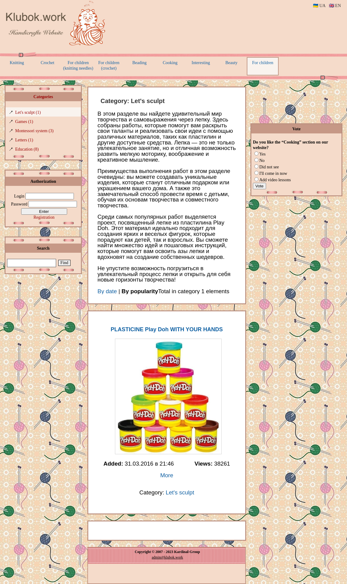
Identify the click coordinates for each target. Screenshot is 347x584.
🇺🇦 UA (319, 5)
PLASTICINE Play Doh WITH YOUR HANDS (167, 329)
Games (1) (24, 121)
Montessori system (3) (34, 131)
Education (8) (27, 149)
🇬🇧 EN (335, 5)
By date (107, 291)
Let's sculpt (180, 492)
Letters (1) (24, 140)
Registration (43, 217)
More (167, 475)
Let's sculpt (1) (28, 112)
